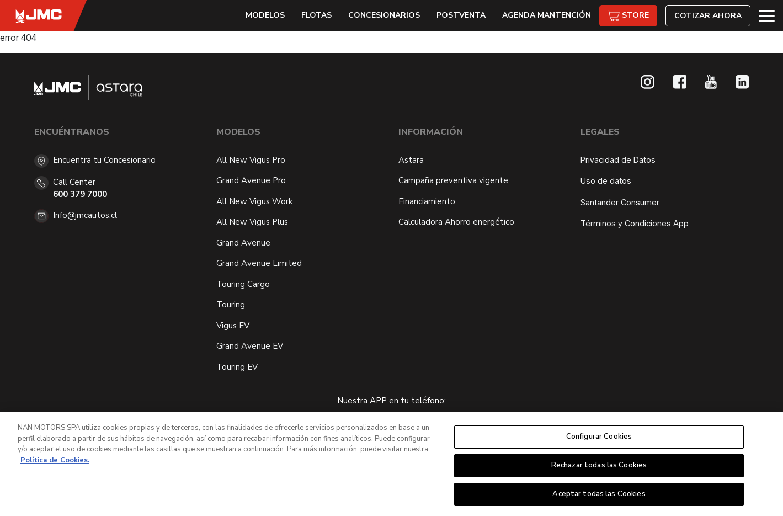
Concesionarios (384, 15)
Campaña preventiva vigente (453, 180)
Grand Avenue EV (249, 346)
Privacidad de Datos (618, 160)
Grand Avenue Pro (251, 180)
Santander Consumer (619, 202)
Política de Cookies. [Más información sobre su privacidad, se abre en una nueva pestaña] (54, 464)
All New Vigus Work (254, 201)
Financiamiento (426, 201)
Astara (411, 160)
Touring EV (237, 367)
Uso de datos (605, 180)
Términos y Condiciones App (634, 223)
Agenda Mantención (546, 15)
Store (628, 16)
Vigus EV (232, 325)
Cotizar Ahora (708, 15)
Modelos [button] (265, 15)
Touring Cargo (243, 284)
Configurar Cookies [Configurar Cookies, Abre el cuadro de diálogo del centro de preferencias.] (599, 440)
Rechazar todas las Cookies (599, 469)
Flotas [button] (316, 15)
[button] (766, 15)
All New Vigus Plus (252, 221)
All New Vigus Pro (250, 160)
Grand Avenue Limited (259, 263)
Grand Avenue (243, 242)
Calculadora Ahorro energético (456, 221)
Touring (230, 304)
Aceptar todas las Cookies (598, 497)
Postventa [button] (461, 15)
